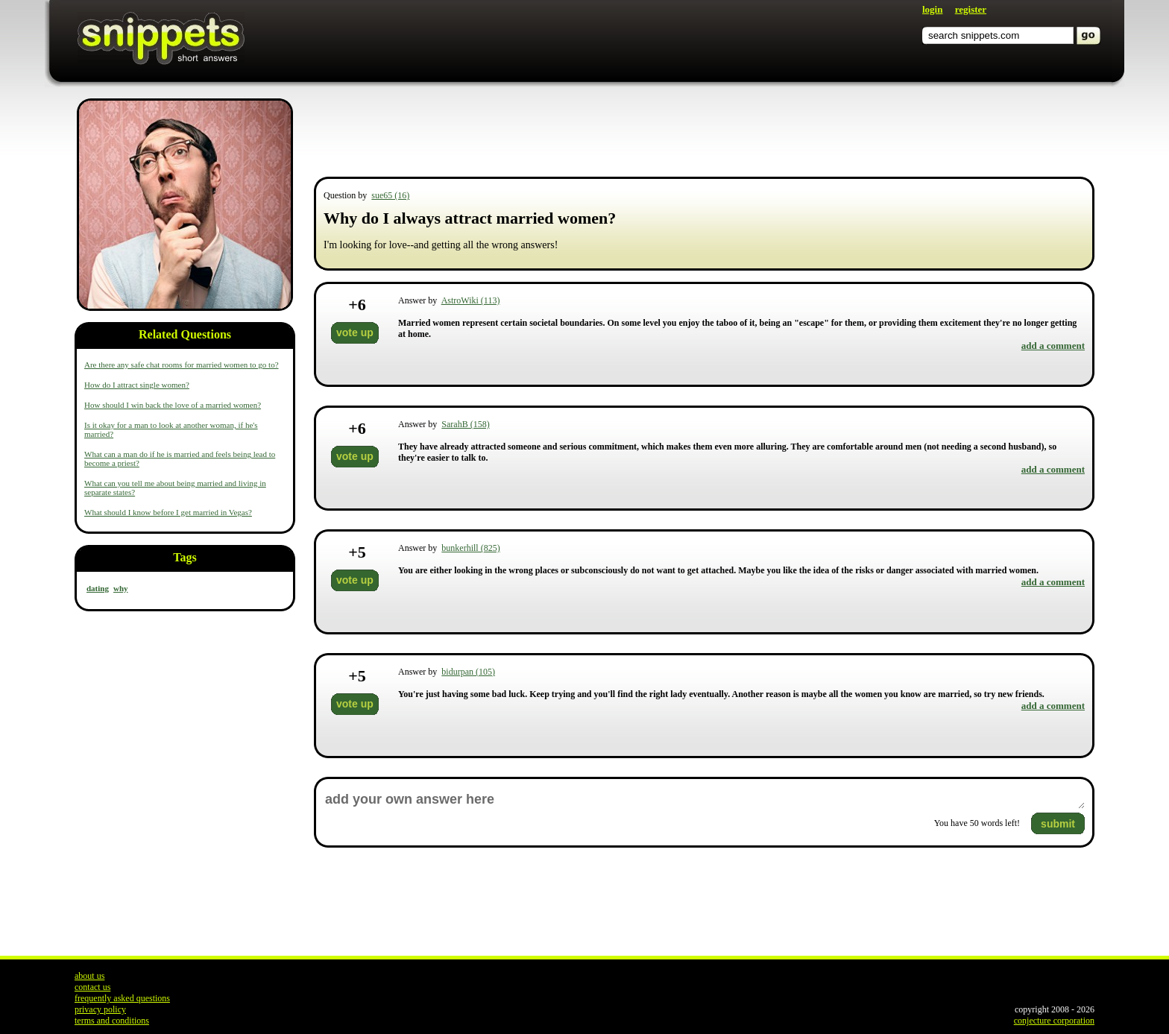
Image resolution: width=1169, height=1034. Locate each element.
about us (89, 976)
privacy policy (100, 1009)
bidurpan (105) (468, 671)
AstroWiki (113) (470, 300)
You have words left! (977, 823)
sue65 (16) (390, 195)
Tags (184, 557)
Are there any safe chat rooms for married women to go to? (181, 364)
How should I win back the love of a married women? (172, 404)
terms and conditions (112, 1020)
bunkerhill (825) (470, 548)
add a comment (1053, 345)
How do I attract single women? (136, 384)
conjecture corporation (1054, 1020)
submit (1058, 824)
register (970, 9)
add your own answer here (704, 799)
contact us (92, 987)
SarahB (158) (465, 424)
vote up (355, 332)
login (932, 9)
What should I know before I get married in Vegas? (168, 512)
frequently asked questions (122, 998)
